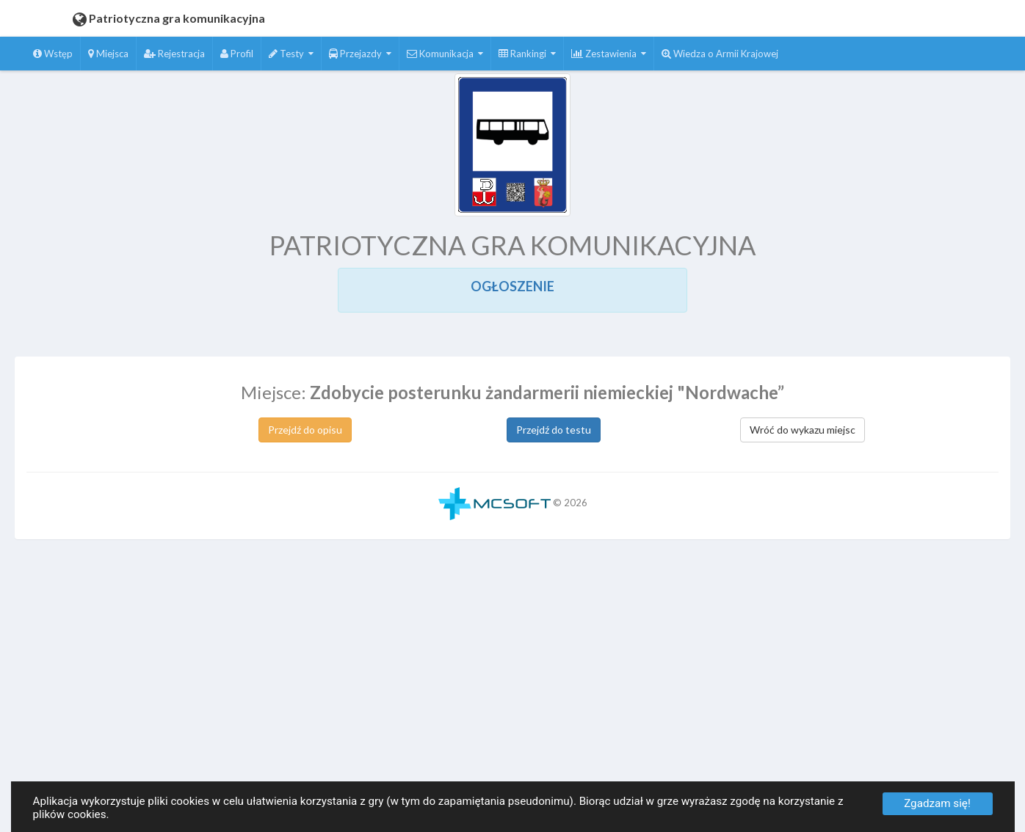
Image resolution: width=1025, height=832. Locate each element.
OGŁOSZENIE (512, 286)
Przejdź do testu (553, 429)
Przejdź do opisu (305, 429)
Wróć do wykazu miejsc (802, 429)
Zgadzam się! (937, 803)
